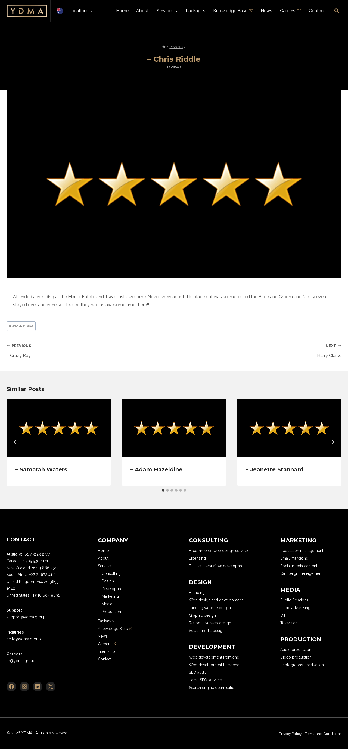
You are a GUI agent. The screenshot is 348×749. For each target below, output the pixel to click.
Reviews (174, 67)
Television (289, 623)
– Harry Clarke (259, 350)
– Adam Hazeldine (156, 469)
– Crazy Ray (88, 350)
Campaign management (301, 573)
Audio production (295, 649)
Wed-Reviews (21, 326)
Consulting (111, 573)
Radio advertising (295, 608)
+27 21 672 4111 (42, 574)
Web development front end (214, 657)
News (266, 10)
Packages (195, 10)
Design (108, 581)
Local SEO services (206, 680)
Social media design (207, 630)
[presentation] (59, 428)
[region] (70, 709)
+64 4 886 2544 (45, 568)
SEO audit (197, 672)
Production (111, 611)
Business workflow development (218, 566)
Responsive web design (210, 623)
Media (107, 604)
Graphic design (202, 615)
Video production (296, 657)
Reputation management (301, 551)
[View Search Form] (336, 11)
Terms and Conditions (321, 733)
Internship (106, 651)
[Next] (332, 442)
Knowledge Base (233, 10)
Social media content (298, 566)
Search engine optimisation (213, 687)
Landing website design (210, 608)
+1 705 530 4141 (34, 561)
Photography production (302, 665)
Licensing (197, 558)
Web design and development (216, 600)
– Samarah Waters (41, 469)
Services (105, 566)
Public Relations (294, 600)
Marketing (110, 596)
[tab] (163, 490)
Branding (197, 592)
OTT (284, 615)
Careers (290, 10)
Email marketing (294, 558)
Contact (317, 10)
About (142, 10)
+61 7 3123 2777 (36, 554)
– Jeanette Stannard (274, 469)
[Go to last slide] (15, 442)
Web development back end (214, 665)
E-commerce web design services (219, 551)
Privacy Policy (286, 733)
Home (122, 10)
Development (114, 589)
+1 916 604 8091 (45, 595)
